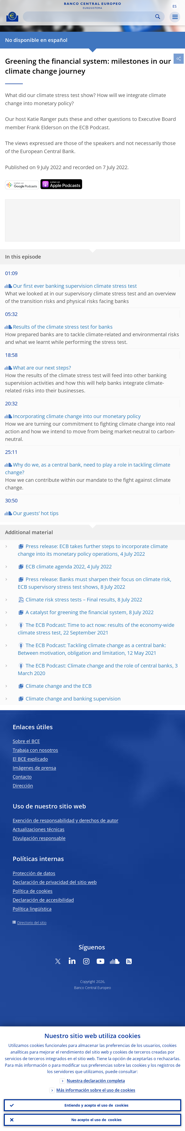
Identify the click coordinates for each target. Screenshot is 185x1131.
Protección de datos (34, 873)
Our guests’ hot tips (36, 513)
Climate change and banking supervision (73, 698)
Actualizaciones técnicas (38, 829)
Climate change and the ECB (59, 685)
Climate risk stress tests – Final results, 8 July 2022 (84, 599)
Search (158, 16)
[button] (174, 6)
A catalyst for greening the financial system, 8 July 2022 (90, 612)
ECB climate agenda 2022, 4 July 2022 (69, 566)
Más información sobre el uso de (95, 1090)
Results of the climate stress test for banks (63, 326)
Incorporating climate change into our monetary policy (77, 416)
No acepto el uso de (96, 1119)
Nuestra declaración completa (96, 1081)
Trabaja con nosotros (35, 750)
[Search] (90, 16)
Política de (33, 891)
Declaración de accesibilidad (43, 900)
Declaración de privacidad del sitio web (55, 882)
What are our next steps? (42, 367)
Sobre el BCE (26, 741)
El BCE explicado (30, 759)
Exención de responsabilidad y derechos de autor (65, 820)
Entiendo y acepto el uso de (96, 1105)
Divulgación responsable (39, 838)
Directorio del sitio (31, 922)
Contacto (22, 777)
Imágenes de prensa (34, 768)
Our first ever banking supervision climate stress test (75, 285)
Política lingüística (32, 909)
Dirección (23, 786)
